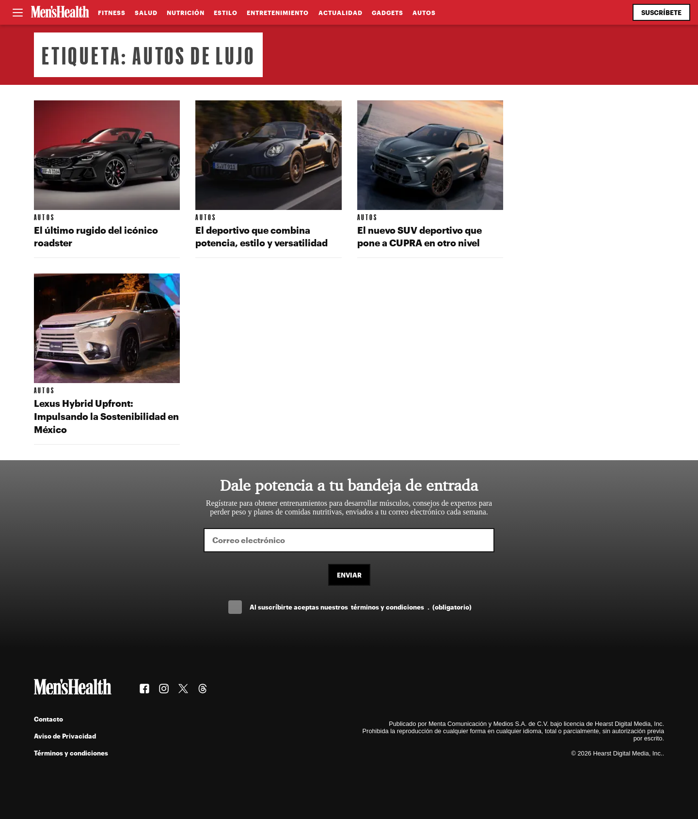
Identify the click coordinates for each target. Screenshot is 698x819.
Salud (146, 12)
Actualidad (340, 12)
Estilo (226, 12)
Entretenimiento (278, 12)
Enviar (349, 574)
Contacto (48, 719)
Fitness (112, 12)
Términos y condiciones (71, 752)
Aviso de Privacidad (65, 735)
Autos (424, 12)
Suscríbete (661, 12)
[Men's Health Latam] (60, 12)
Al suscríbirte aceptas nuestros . (361, 606)
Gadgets (387, 12)
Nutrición (186, 12)
